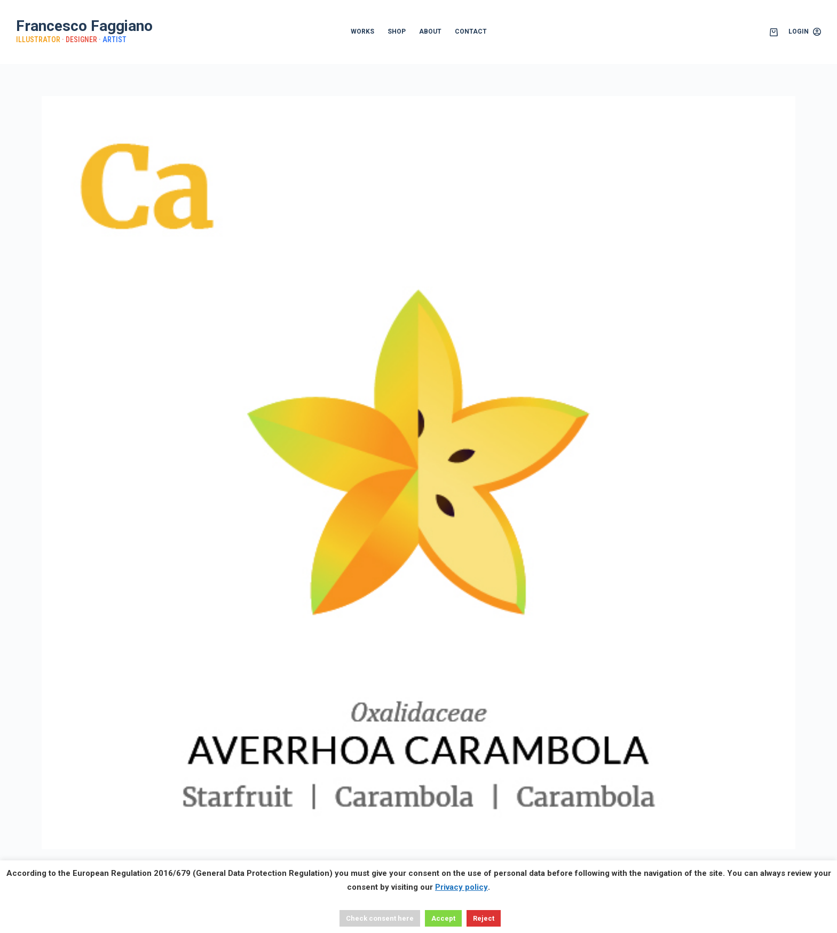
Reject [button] (483, 918)
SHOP (397, 31)
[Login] (804, 32)
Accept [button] (443, 918)
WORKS (362, 31)
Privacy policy (461, 887)
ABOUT (430, 31)
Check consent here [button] (380, 918)
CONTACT (471, 31)
